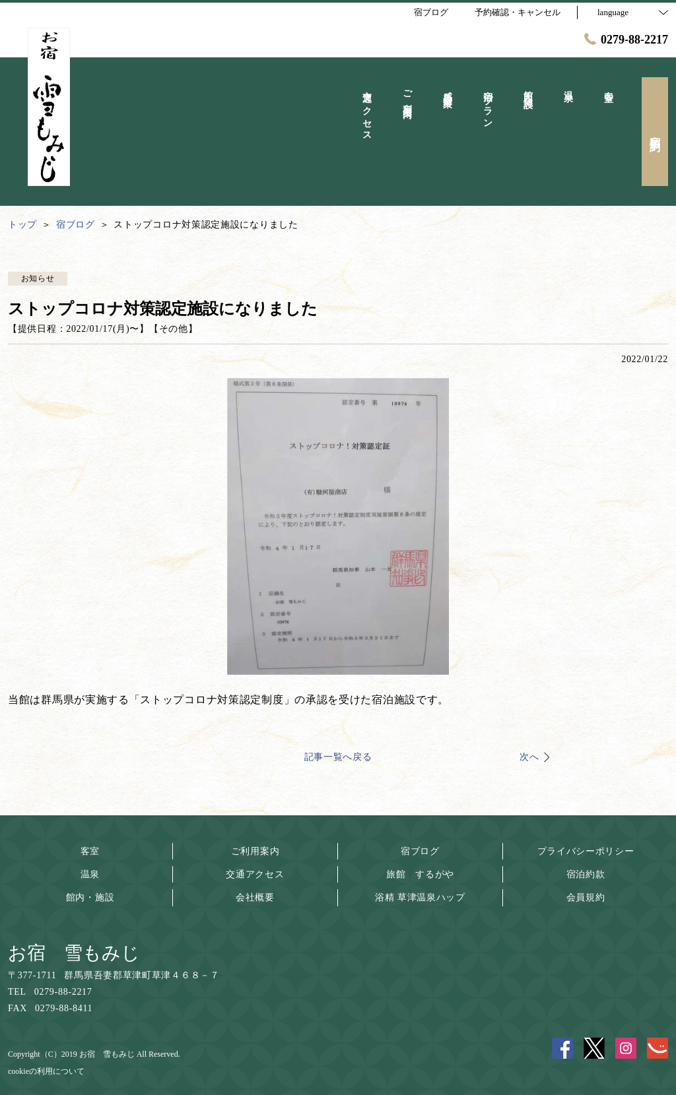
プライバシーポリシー (585, 851)
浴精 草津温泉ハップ (420, 897)
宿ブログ (420, 851)
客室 (90, 851)
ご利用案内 (255, 851)
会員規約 (585, 897)
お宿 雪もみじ (74, 953)
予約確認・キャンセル (517, 12)
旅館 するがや (420, 874)
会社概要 (255, 897)
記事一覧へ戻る (338, 757)
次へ (529, 757)
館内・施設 (90, 897)
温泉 (90, 874)
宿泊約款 (585, 874)
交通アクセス (255, 874)
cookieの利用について (46, 1071)
